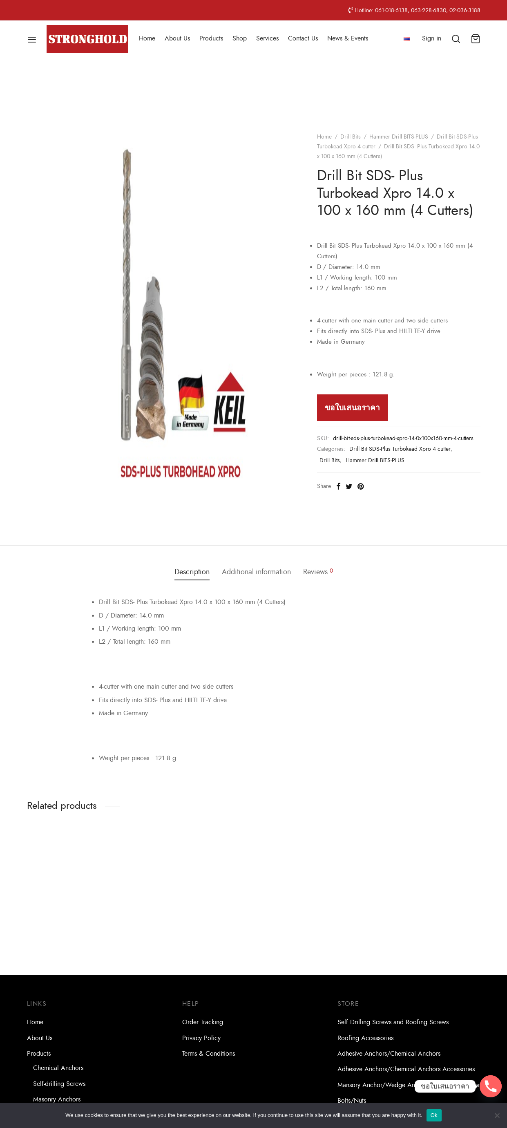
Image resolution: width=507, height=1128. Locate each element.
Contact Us (303, 38)
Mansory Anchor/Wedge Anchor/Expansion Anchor (408, 1085)
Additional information (256, 572)
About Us (177, 38)
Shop (239, 38)
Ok (434, 1115)
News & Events (347, 38)
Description (192, 572)
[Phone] (491, 1086)
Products (211, 38)
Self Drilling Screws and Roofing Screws (393, 1022)
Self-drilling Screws (59, 1083)
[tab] (192, 572)
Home (147, 38)
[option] (79, 894)
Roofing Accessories (365, 1038)
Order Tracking (202, 1022)
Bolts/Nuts (351, 1100)
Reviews (318, 572)
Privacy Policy (201, 1038)
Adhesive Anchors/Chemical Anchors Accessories (406, 1069)
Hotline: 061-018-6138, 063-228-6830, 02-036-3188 (414, 10)
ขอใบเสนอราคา (352, 407)
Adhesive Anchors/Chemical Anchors (388, 1053)
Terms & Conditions (208, 1053)
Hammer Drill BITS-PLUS (398, 137)
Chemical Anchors (58, 1067)
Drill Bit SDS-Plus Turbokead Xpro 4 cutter (400, 449)
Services (267, 38)
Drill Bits (350, 137)
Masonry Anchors (56, 1099)
